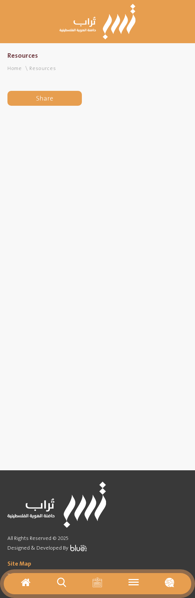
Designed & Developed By (47, 547)
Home (14, 68)
